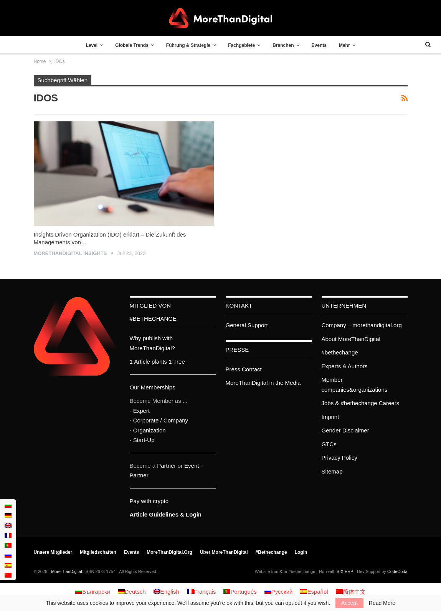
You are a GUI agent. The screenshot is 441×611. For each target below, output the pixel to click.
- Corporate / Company (159, 420)
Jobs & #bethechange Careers (361, 403)
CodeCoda (397, 571)
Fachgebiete (241, 45)
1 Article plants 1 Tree (157, 361)
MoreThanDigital (66, 571)
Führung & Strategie (187, 45)
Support (258, 325)
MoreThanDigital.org (169, 552)
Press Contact (244, 369)
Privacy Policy (339, 457)
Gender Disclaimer (345, 430)
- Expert (140, 410)
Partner (166, 465)
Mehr (349, 45)
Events (322, 45)
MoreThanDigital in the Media (263, 382)
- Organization (148, 430)
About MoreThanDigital (351, 339)
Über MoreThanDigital (224, 552)
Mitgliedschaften (98, 552)
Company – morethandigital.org (362, 325)
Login (301, 552)
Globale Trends (128, 45)
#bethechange (340, 352)
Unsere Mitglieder (53, 552)
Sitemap (332, 471)
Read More (382, 603)
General (236, 325)
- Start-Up (142, 440)
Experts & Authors (345, 366)
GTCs (329, 444)
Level (87, 45)
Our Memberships (152, 387)
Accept (349, 603)
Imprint (330, 417)
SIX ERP (345, 571)
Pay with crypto (149, 501)
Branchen (284, 45)
